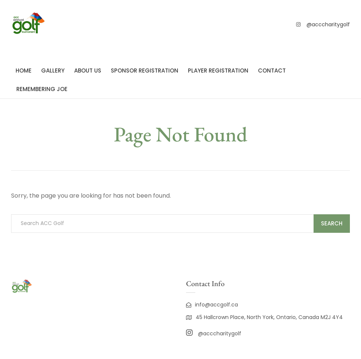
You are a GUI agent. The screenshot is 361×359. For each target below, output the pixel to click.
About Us (87, 70)
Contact (272, 70)
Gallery (52, 70)
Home (24, 70)
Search (331, 223)
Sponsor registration (144, 70)
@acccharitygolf (328, 24)
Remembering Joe (41, 89)
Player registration (218, 70)
